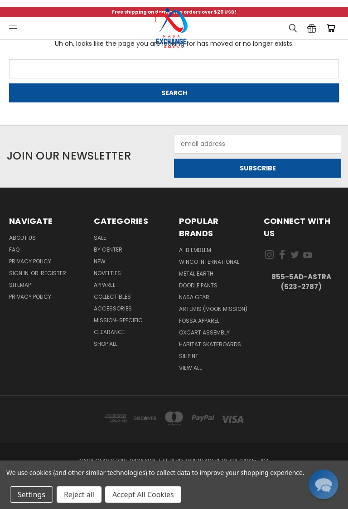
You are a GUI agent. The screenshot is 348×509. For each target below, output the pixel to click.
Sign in (19, 273)
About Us (22, 238)
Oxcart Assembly (204, 332)
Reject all (79, 494)
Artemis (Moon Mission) (213, 309)
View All (190, 368)
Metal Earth (196, 273)
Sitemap (20, 285)
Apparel (104, 285)
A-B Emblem (195, 250)
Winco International (209, 262)
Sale (100, 238)
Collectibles (112, 297)
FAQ (14, 249)
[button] (323, 484)
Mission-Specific (118, 320)
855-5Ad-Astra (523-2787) (301, 282)
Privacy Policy (30, 261)
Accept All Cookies (143, 494)
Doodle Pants (198, 285)
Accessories (113, 308)
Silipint (188, 356)
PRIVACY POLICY (30, 297)
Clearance (109, 332)
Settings (31, 494)
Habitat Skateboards (210, 344)
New (100, 261)
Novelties (107, 273)
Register (53, 273)
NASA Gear (194, 297)
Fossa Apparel (199, 321)
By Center (108, 249)
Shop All (105, 344)
